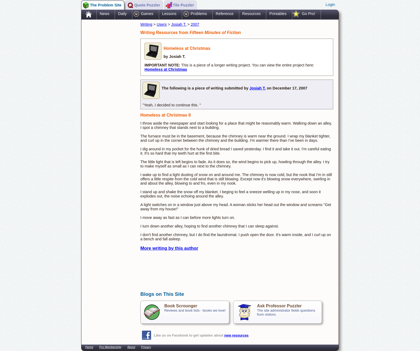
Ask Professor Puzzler (279, 306)
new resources (236, 335)
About (131, 347)
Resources (251, 14)
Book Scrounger (180, 306)
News (104, 14)
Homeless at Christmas (165, 69)
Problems (199, 14)
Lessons (169, 14)
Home (89, 347)
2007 (195, 24)
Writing (146, 24)
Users (162, 24)
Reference (224, 14)
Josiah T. (178, 24)
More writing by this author (169, 248)
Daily (122, 14)
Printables (278, 14)
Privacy (146, 347)
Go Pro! (308, 14)
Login (330, 4)
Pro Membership (110, 347)
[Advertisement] (108, 105)
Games (147, 14)
